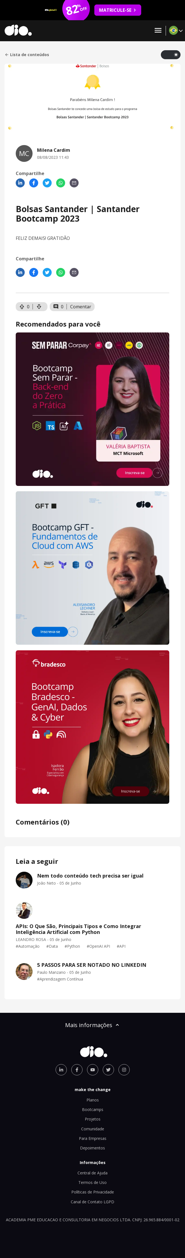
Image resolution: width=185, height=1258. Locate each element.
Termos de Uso (92, 1182)
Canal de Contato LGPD (92, 1201)
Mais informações (92, 1025)
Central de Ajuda (92, 1173)
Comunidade (92, 1128)
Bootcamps (92, 1109)
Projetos (93, 1119)
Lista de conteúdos (26, 54)
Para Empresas (92, 1138)
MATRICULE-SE (117, 10)
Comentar (80, 307)
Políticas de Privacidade (92, 1192)
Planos (92, 1100)
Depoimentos (92, 1148)
